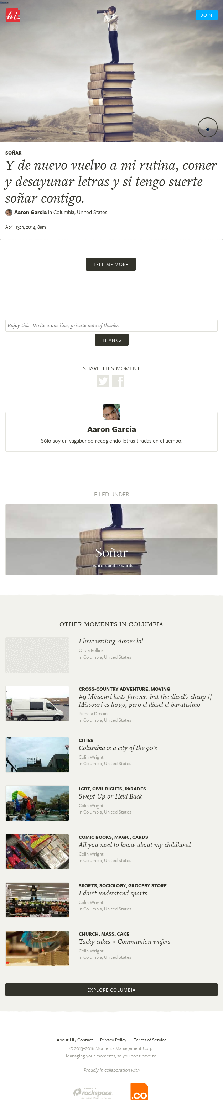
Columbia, (80, 212)
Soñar (13, 152)
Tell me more (111, 264)
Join (206, 15)
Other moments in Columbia (111, 624)
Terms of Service (150, 1039)
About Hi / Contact (75, 1039)
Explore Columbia (111, 989)
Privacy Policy (113, 1039)
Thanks (111, 340)
